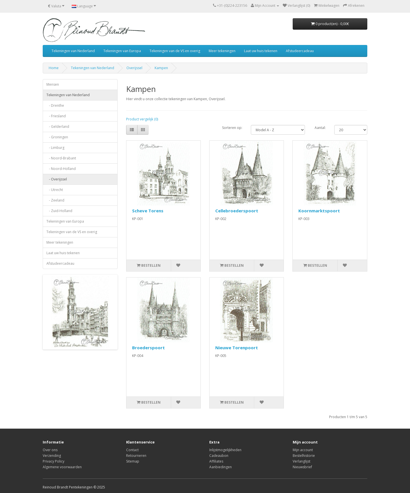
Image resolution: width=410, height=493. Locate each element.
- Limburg (55, 147)
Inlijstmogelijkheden (225, 449)
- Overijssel (56, 179)
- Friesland (56, 116)
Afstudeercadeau (300, 50)
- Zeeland (55, 200)
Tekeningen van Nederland (73, 50)
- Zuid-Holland (59, 210)
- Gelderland (57, 126)
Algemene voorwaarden (62, 467)
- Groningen (57, 137)
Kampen (161, 67)
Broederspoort (148, 347)
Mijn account (303, 449)
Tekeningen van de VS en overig (174, 50)
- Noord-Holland (61, 168)
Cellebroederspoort (236, 210)
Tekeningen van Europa (122, 50)
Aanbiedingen (220, 467)
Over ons (50, 449)
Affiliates (216, 461)
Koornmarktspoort (319, 210)
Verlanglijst (301, 461)
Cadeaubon (218, 455)
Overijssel (134, 67)
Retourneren (136, 455)
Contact (132, 449)
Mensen (52, 84)
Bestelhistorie (304, 455)
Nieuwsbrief (302, 467)
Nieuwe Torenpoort (236, 347)
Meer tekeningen (222, 50)
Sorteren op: (232, 127)
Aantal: (320, 127)
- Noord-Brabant (61, 158)
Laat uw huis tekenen (260, 50)
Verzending (52, 455)
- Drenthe (55, 105)
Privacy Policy (53, 461)
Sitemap (132, 461)
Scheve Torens (147, 210)
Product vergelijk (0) (142, 119)
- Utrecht (54, 189)
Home (54, 67)
